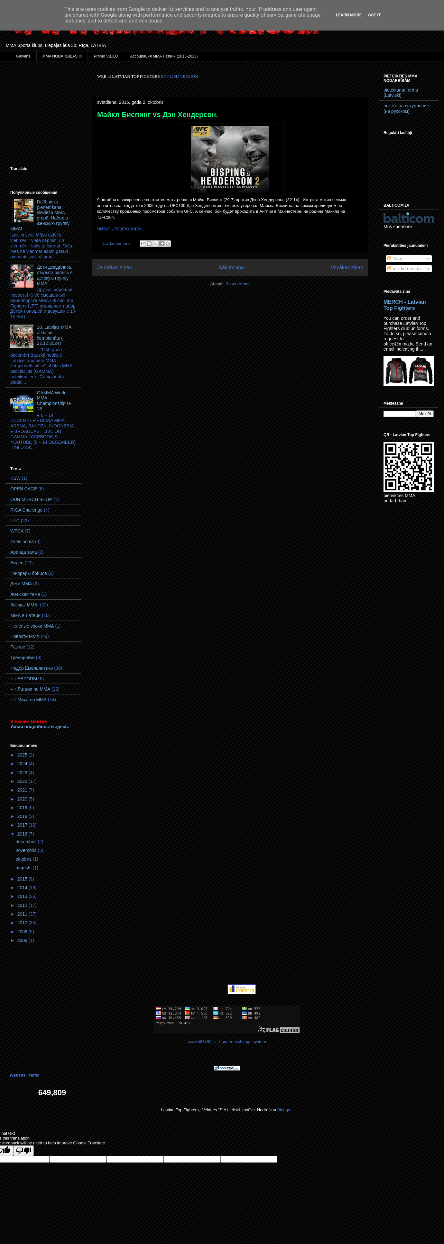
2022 (23, 781)
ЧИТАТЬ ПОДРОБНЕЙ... (120, 229)
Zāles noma (22, 541)
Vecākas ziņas (347, 267)
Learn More (349, 15)
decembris (27, 841)
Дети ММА (21, 583)
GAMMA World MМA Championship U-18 (54, 400)
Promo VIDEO (106, 56)
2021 (23, 789)
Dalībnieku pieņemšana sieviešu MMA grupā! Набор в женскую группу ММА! (39, 215)
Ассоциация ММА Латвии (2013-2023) (164, 56)
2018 (23, 816)
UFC (15, 520)
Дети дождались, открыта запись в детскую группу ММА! (55, 275)
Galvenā (23, 56)
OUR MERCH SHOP (31, 499)
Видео (16, 562)
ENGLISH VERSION (179, 76)
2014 (23, 887)
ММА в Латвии (25, 615)
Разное (17, 646)
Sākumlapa (231, 267)
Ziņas (395, 258)
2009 (23, 931)
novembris (27, 850)
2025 (23, 754)
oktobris (24, 859)
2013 (23, 896)
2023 (23, 772)
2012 (23, 905)
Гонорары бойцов (28, 573)
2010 (23, 922)
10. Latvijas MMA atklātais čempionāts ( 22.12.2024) (54, 335)
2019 (23, 807)
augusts (24, 867)
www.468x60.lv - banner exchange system (227, 1041)
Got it (374, 15)
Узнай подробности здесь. (39, 726)
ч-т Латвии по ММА (30, 689)
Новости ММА (25, 636)
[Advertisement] (43, 106)
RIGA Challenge (26, 510)
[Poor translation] (23, 1150)
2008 (23, 940)
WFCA (16, 530)
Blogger (284, 1109)
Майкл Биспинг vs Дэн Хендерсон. (157, 115)
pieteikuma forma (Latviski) (401, 92)
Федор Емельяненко (31, 668)
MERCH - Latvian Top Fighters (405, 305)
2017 (23, 825)
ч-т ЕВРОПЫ (23, 678)
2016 (23, 834)
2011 (23, 914)
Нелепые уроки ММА (32, 626)
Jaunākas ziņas (114, 267)
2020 (23, 798)
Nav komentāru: (116, 243)
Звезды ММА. (24, 604)
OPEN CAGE (23, 488)
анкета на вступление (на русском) (406, 108)
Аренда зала (23, 552)
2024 (23, 763)
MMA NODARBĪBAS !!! (62, 56)
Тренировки (22, 657)
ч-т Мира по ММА (28, 699)
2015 (23, 879)
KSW (15, 478)
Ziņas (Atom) (238, 284)
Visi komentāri (404, 268)
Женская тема (25, 594)
